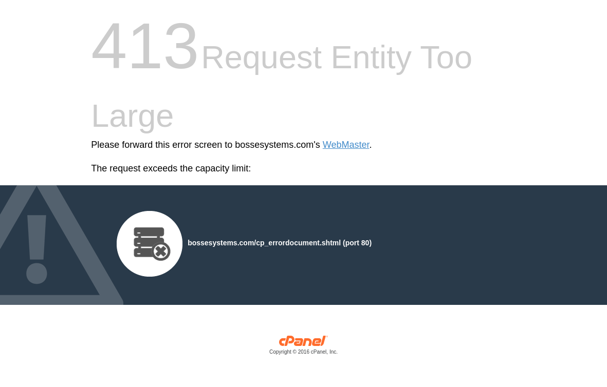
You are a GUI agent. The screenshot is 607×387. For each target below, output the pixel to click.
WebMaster (346, 145)
